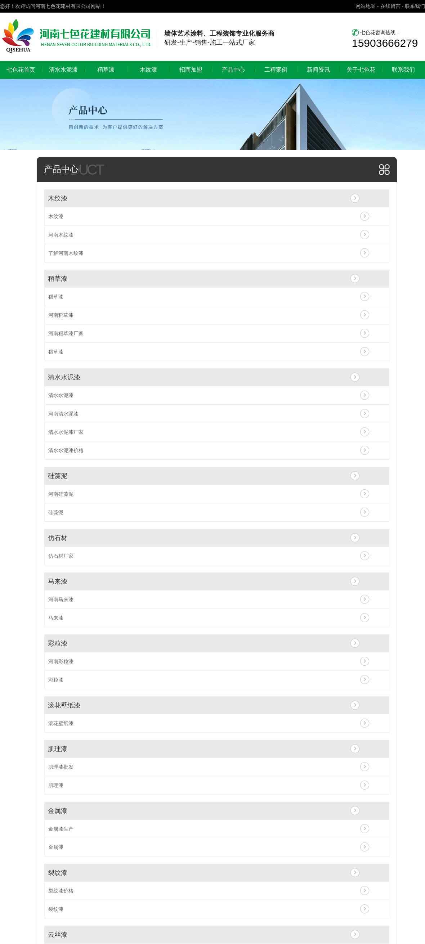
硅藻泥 (57, 476)
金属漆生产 (60, 829)
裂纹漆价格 (60, 891)
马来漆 (57, 581)
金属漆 (57, 810)
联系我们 (415, 6)
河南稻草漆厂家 (66, 333)
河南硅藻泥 (60, 494)
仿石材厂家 (60, 556)
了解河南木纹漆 (66, 253)
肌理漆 (57, 748)
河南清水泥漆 (63, 414)
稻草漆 (106, 70)
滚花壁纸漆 (64, 705)
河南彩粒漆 (60, 661)
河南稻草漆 (60, 315)
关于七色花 (360, 70)
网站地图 (365, 6)
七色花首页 (20, 70)
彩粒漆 (57, 643)
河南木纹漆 (60, 235)
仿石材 (57, 537)
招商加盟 (190, 70)
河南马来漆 (60, 599)
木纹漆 (148, 70)
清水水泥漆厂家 (66, 432)
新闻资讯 (318, 70)
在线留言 (390, 6)
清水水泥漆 (63, 70)
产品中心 (233, 70)
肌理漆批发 (60, 767)
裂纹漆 (57, 872)
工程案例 (275, 70)
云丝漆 (57, 934)
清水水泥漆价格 (66, 450)
